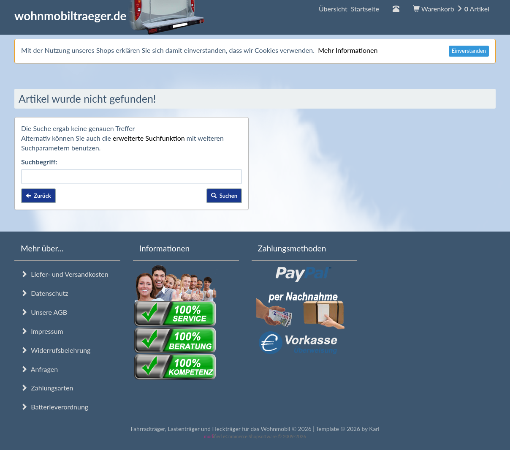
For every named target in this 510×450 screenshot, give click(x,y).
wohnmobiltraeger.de (109, 15)
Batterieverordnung (54, 407)
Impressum (42, 331)
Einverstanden (469, 50)
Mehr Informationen (347, 50)
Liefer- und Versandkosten (65, 274)
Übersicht (349, 9)
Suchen (224, 195)
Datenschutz (44, 293)
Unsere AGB (44, 312)
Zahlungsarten (47, 388)
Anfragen (39, 369)
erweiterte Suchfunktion (149, 138)
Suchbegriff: (39, 162)
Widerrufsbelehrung (55, 350)
